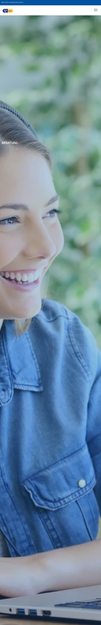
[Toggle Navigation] (95, 10)
